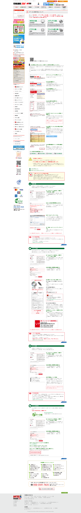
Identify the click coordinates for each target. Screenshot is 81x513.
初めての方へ (24, 7)
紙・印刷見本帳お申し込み (19, 52)
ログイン (15, 503)
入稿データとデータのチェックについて (37, 170)
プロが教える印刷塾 (57, 473)
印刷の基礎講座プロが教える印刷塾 (45, 503)
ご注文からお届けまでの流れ (35, 467)
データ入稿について (57, 467)
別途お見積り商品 (17, 143)
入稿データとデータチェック (59, 468)
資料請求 (15, 505)
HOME (16, 7)
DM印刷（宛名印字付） (47, 497)
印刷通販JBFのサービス (35, 503)
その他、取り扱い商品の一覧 (29, 498)
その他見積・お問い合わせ (46, 469)
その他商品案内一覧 (45, 477)
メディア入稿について (17, 71)
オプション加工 (17, 138)
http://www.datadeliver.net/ (48, 412)
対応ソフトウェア (57, 469)
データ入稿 (37, 7)
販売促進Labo (56, 475)
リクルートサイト (27, 509)
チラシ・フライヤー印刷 (34, 473)
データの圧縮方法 (16, 80)
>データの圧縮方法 (33, 443)
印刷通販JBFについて (28, 508)
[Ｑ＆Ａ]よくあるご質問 (46, 468)
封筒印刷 (43, 476)
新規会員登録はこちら (34, 502)
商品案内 (30, 7)
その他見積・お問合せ (64, 7)
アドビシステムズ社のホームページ (52, 299)
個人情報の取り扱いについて (47, 467)
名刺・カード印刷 (34, 497)
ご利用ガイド (50, 7)
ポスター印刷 (44, 473)
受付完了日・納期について (34, 468)
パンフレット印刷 (33, 476)
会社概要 (15, 502)
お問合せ (15, 504)
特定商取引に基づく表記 (48, 508)
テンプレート (43, 7)
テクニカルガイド (57, 7)
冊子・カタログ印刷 (33, 475)
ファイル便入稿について (17, 74)
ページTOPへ (64, 492)
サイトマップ (35, 504)
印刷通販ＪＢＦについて (47, 464)
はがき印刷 (32, 477)
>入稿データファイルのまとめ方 (37, 242)
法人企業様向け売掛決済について (53, 502)
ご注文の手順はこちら (34, 168)
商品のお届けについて (34, 469)
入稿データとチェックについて (18, 77)
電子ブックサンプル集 (28, 504)
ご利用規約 (55, 508)
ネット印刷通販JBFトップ (51, 9)
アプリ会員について (42, 502)
